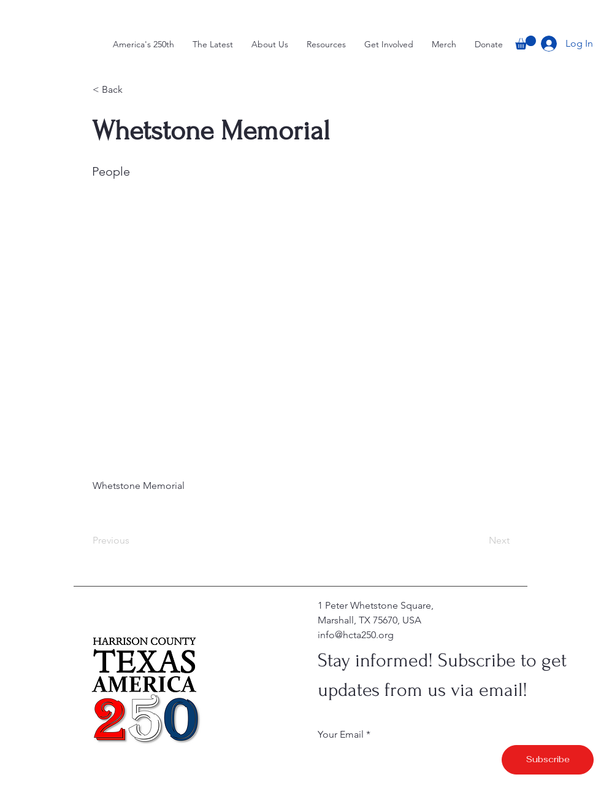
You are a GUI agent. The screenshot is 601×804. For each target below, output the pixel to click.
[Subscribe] (548, 760)
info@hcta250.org (356, 635)
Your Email (341, 735)
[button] (525, 43)
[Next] (479, 540)
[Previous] (133, 540)
